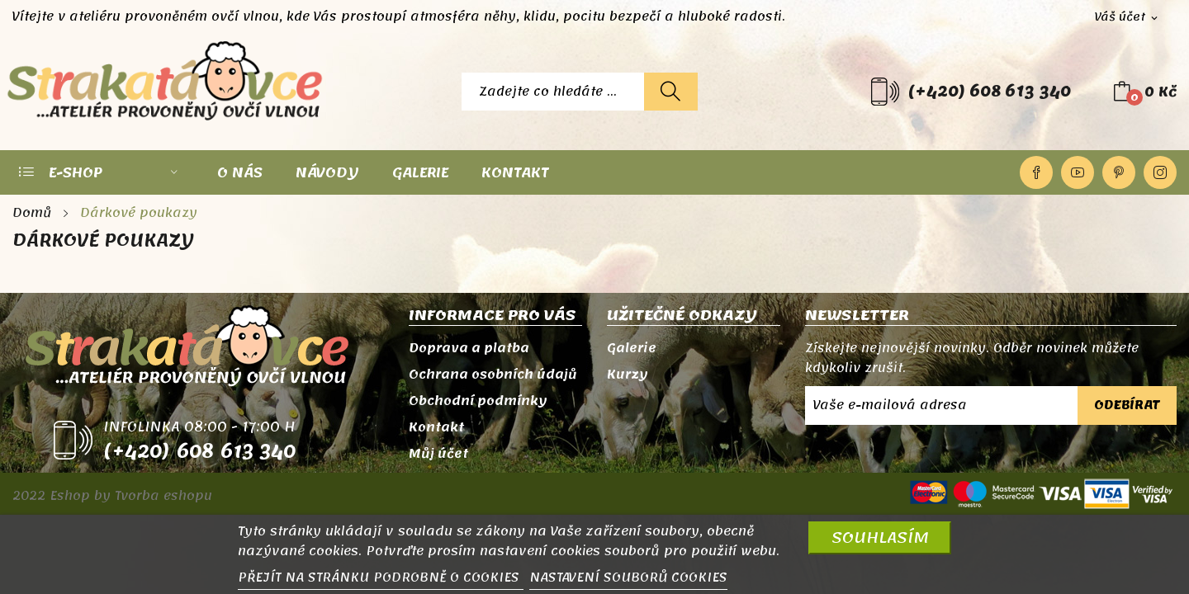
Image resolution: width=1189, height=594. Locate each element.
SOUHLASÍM (880, 537)
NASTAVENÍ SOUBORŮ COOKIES (628, 577)
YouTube (1077, 172)
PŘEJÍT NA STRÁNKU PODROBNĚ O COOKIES (380, 577)
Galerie (631, 348)
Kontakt (436, 427)
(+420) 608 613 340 (989, 91)
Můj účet (438, 454)
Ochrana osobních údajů (493, 374)
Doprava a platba (469, 348)
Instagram (1160, 172)
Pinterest (1118, 172)
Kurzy (627, 374)
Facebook (1036, 172)
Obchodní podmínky (478, 401)
